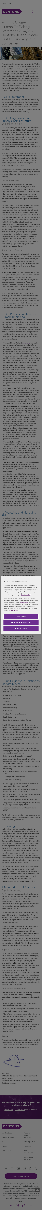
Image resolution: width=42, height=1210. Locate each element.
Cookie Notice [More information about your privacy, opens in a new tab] (13, 610)
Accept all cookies (21, 628)
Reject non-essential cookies (21, 622)
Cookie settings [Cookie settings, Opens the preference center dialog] (21, 616)
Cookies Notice (25, 595)
